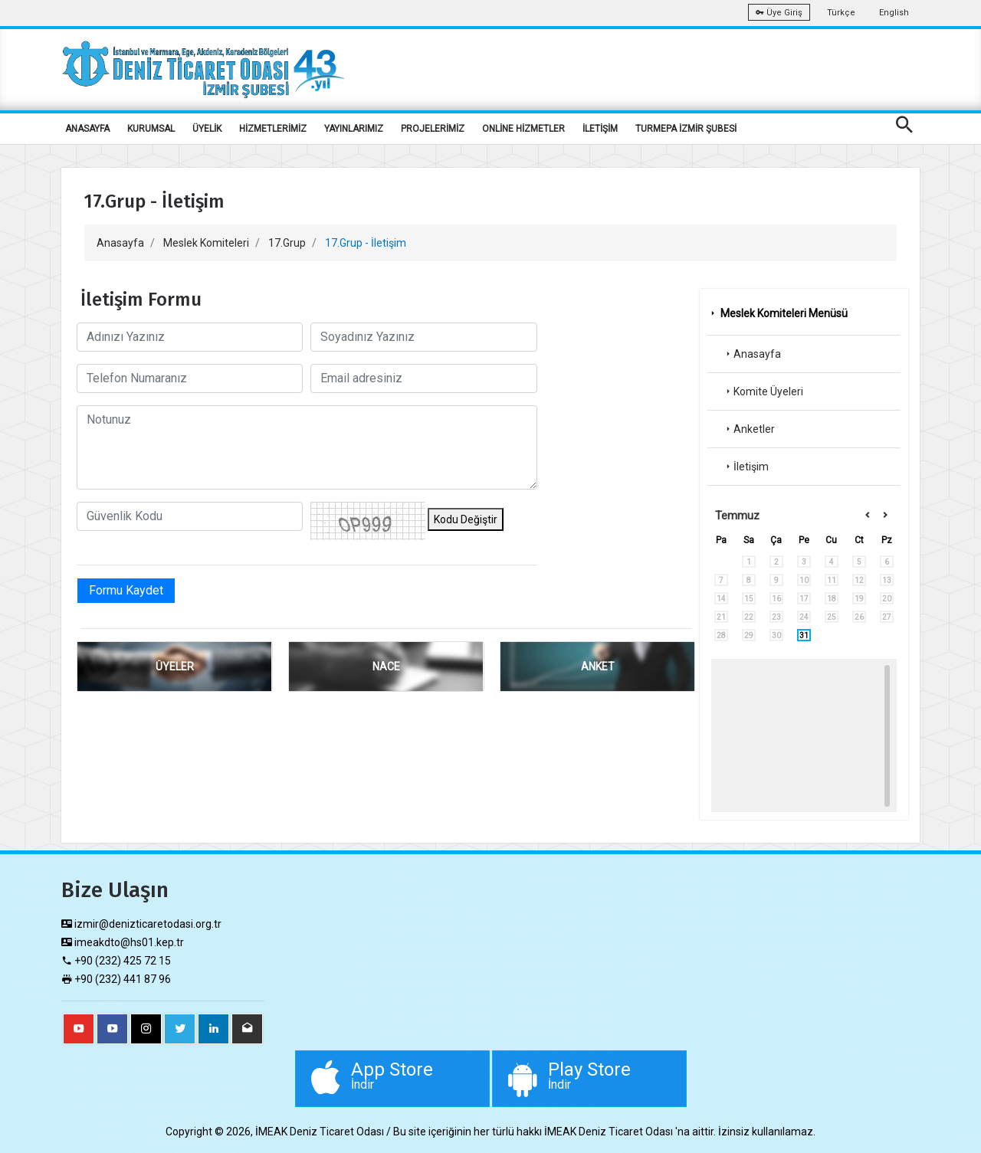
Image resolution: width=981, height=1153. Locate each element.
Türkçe (841, 13)
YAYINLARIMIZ (353, 128)
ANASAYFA (87, 128)
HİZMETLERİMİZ (273, 128)
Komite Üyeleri (763, 391)
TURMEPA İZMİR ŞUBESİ (686, 128)
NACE (386, 666)
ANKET (598, 666)
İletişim (746, 466)
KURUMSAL (151, 128)
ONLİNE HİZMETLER (523, 128)
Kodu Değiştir (465, 519)
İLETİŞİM (600, 128)
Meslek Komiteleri (206, 243)
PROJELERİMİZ (432, 128)
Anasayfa (120, 243)
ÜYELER (175, 666)
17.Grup (287, 243)
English (894, 13)
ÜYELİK (206, 128)
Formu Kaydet (126, 590)
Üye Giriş (779, 13)
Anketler (749, 429)
